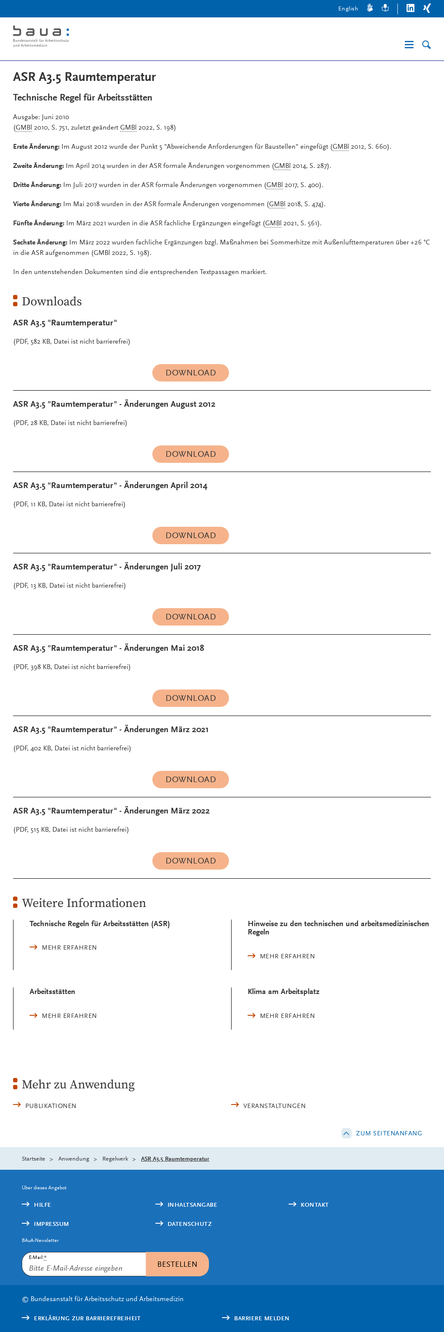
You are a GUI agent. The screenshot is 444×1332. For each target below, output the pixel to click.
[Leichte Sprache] (385, 8)
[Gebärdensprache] (370, 8)
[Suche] (426, 45)
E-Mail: (38, 1257)
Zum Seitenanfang (389, 1133)
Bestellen (177, 1263)
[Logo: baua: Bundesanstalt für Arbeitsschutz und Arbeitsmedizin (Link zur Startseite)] (104, 37)
